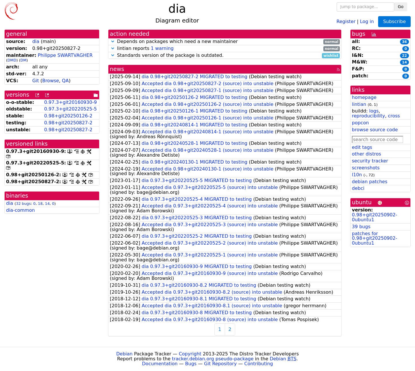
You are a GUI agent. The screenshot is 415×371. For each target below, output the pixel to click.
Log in (367, 21)
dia (35, 41)
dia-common (20, 210)
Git (35, 80)
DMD (11, 60)
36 (404, 42)
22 (404, 56)
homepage (364, 97)
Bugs (191, 363)
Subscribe (394, 21)
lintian (359, 104)
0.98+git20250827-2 (68, 122)
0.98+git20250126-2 (68, 116)
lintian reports (225, 48)
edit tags (362, 147)
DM (23, 60)
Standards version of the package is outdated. (225, 55)
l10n (357, 174)
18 (40, 203)
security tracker (370, 161)
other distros (366, 154)
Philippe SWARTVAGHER (65, 55)
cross (394, 116)
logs (374, 111)
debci (358, 188)
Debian (124, 354)
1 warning (162, 48)
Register (346, 21)
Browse (50, 80)
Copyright (190, 354)
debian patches (369, 181)
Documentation (160, 363)
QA (65, 80)
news (117, 69)
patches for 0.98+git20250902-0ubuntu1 (374, 238)
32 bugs (23, 203)
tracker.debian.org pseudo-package (213, 358)
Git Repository (220, 363)
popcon (360, 122)
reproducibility (368, 116)
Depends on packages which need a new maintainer (225, 41)
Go (400, 6)
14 (47, 203)
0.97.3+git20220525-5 (70, 109)
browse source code (375, 129)
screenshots (366, 167)
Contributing (258, 363)
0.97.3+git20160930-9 (70, 102)
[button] (112, 41)
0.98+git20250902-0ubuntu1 (374, 217)
